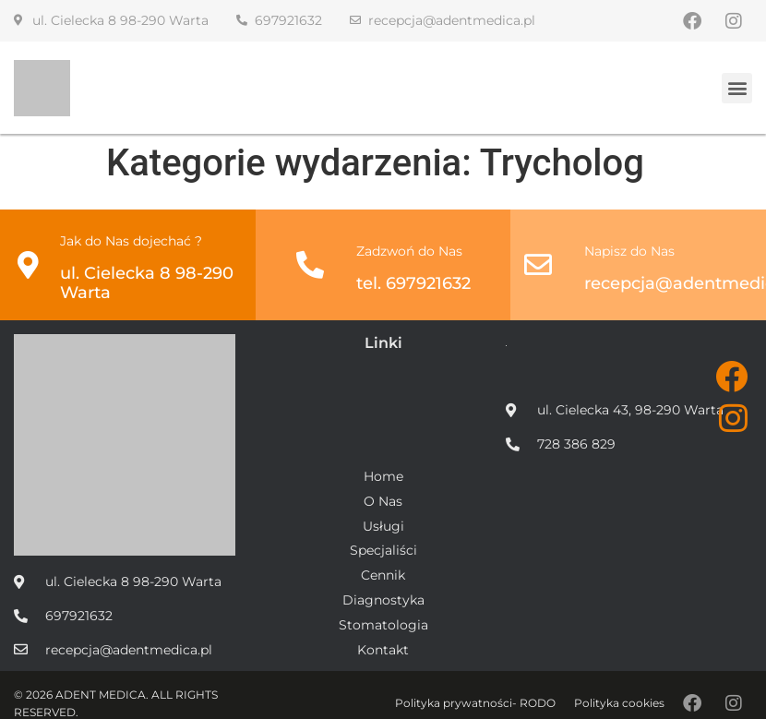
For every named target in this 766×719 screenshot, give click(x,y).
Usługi (383, 526)
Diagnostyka (383, 600)
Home (383, 477)
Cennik (383, 575)
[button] (737, 88)
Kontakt (383, 650)
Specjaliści (383, 550)
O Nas (383, 501)
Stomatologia (383, 625)
